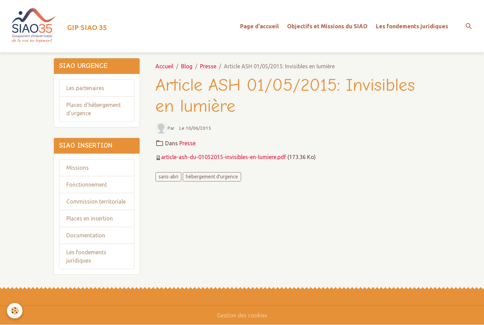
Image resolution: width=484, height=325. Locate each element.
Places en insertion (89, 218)
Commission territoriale (96, 201)
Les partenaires (85, 88)
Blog (186, 66)
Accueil (164, 66)
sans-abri (168, 176)
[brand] (56, 26)
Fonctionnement (86, 184)
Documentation (85, 235)
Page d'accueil (259, 26)
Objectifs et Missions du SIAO (327, 26)
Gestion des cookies (242, 315)
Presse (208, 66)
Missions (77, 168)
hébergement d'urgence (212, 176)
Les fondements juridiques (412, 26)
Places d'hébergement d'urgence (93, 109)
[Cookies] (14, 310)
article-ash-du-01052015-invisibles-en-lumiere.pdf (223, 157)
